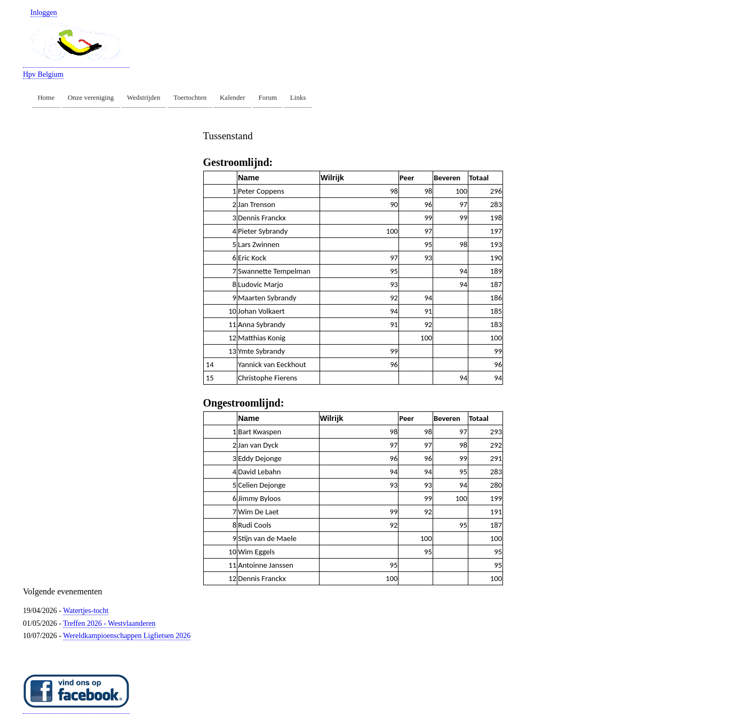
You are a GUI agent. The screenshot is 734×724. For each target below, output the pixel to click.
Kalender (232, 97)
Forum (267, 97)
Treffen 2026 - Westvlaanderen (109, 623)
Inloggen (43, 13)
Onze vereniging (91, 97)
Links (298, 97)
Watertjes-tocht (85, 611)
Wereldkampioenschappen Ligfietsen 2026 (126, 636)
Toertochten (189, 97)
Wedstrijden (144, 97)
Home (45, 97)
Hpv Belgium (43, 74)
